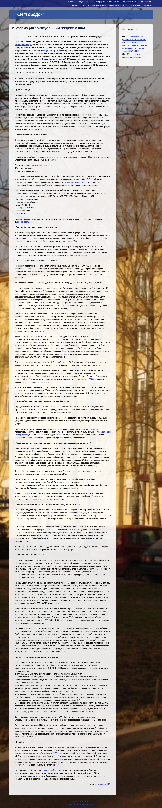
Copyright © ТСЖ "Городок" (81, 801)
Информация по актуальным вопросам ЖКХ (116, 2)
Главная (70, 2)
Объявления (145, 2)
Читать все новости (144, 62)
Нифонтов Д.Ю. (104, 784)
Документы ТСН (85, 2)
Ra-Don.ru (89, 804)
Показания (135, 5)
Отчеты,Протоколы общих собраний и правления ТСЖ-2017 (99, 5)
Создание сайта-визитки (77, 804)
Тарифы (147, 5)
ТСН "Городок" (29, 14)
